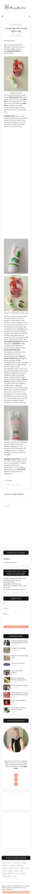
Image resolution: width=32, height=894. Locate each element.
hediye (22, 868)
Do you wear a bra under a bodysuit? (14, 589)
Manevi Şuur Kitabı (8, 582)
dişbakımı (5, 868)
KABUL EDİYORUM (24, 892)
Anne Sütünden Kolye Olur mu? (19, 701)
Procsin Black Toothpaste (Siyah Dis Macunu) (18, 708)
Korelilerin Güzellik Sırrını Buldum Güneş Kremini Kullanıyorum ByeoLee (14, 579)
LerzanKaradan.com (18, 36)
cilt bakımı (5, 865)
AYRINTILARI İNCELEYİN (10, 892)
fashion (17, 868)
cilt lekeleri (12, 865)
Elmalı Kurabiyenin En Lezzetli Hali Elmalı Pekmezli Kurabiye (19, 694)
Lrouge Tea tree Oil (13, 51)
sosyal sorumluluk (7, 873)
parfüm (10, 871)
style (18, 873)
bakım (10, 862)
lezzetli (27, 868)
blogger (24, 862)
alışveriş (4, 862)
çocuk (14, 876)
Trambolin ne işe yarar (18, 663)
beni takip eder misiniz (10, 562)
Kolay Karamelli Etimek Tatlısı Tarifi (19, 656)
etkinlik (11, 868)
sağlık (21, 871)
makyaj (4, 871)
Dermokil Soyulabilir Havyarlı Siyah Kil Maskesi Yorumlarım (19, 642)
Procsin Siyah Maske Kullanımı (17, 671)
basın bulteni (16, 862)
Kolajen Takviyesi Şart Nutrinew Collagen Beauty (19, 679)
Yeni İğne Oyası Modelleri (18, 648)
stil (14, 873)
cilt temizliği (20, 865)
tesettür (23, 873)
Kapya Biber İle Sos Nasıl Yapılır (12, 584)
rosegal (16, 871)
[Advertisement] (16, 140)
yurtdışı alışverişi (6, 876)
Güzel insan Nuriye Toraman (19, 685)
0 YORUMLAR (8, 480)
